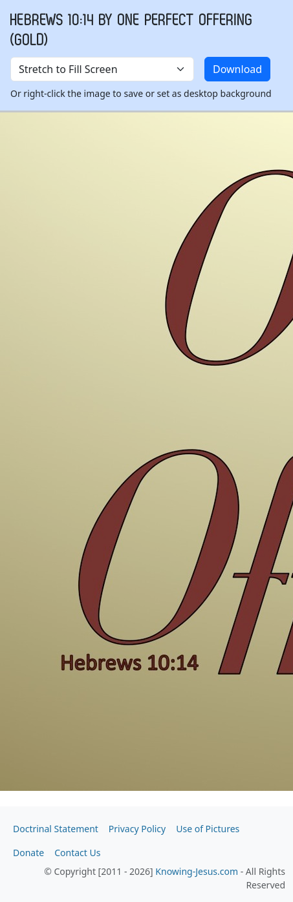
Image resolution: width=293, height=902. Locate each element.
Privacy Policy (137, 829)
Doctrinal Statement (55, 829)
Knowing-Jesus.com (196, 871)
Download (237, 69)
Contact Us (77, 852)
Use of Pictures (207, 829)
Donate (28, 852)
